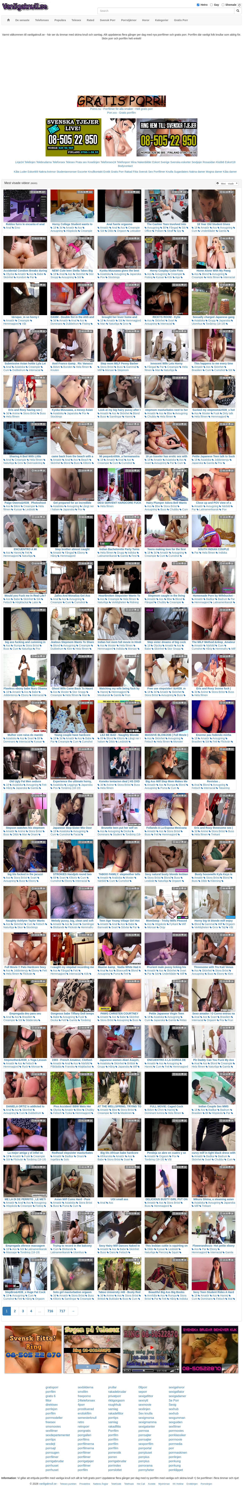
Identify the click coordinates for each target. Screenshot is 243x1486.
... (39, 1311)
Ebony (80, 552)
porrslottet (115, 1470)
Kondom (20, 277)
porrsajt (51, 1448)
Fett (25, 552)
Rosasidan (209, 162)
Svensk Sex (146, 171)
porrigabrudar (55, 1461)
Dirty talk (226, 413)
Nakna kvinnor (47, 171)
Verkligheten (117, 602)
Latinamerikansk (208, 509)
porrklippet (176, 1470)
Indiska (130, 552)
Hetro (204, 4)
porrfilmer (84, 1452)
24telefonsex (86, 1400)
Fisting (85, 323)
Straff (168, 230)
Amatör (68, 227)
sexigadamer (177, 1396)
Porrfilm (113, 1430)
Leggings (71, 784)
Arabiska (115, 877)
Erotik (106, 171)
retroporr (83, 1426)
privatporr (114, 1396)
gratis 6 (50, 1396)
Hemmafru (220, 648)
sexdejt (50, 1443)
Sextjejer (197, 162)
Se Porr (174, 1400)
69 (100, 738)
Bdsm (55, 366)
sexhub (173, 1409)
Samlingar (114, 416)
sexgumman (177, 1417)
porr (171, 1448)
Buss (118, 366)
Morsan (108, 370)
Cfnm (159, 1109)
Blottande (57, 927)
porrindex (114, 1465)
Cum (207, 370)
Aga (176, 277)
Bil (163, 227)
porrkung (175, 1461)
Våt (22, 323)
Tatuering (223, 788)
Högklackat (20, 602)
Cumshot (218, 370)
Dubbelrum (71, 323)
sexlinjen (144, 1409)
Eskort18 (230, 162)
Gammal (130, 366)
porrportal (144, 1448)
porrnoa (143, 1430)
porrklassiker (177, 1435)
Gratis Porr (117, 171)
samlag (113, 1409)
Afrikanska (105, 1156)
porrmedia (175, 1443)
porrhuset (52, 1465)
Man (101, 323)
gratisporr (52, 1387)
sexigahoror (177, 1387)
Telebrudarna (44, 162)
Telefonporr (123, 162)
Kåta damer (230, 171)
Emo (16, 227)
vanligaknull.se (48, 1483)
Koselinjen (94, 162)
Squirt (173, 1252)
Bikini (15, 506)
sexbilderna (85, 1387)
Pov (101, 277)
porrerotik (114, 1452)
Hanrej (127, 416)
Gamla (221, 230)
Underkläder (206, 230)
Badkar (209, 599)
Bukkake (112, 1298)
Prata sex (81, 162)
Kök (168, 277)
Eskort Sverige (161, 162)
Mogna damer (214, 171)
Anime (15, 413)
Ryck (23, 1066)
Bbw (168, 413)
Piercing (162, 1252)
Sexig (172, 1404)
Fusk (215, 413)
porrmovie (175, 1439)
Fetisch (38, 924)
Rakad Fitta (131, 171)
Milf (232, 648)
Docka (126, 831)
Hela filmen (212, 277)
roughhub (114, 1404)
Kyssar (158, 277)
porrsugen (52, 1452)
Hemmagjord (17, 322)
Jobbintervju (220, 459)
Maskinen (125, 1113)
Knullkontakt (95, 171)
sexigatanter (146, 1426)
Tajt (222, 927)
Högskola (70, 230)
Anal (7, 227)
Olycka (8, 274)
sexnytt (143, 1400)
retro (81, 1422)
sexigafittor (145, 1396)
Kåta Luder (20, 171)
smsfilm (83, 1391)
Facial (75, 834)
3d (59, 227)
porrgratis (84, 1430)
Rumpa (16, 645)
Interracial (228, 277)
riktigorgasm (116, 1400)
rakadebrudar (117, 1391)
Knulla (169, 171)
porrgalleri (84, 1435)
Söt (101, 230)
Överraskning (33, 463)
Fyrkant (172, 924)
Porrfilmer (159, 171)
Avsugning (152, 227)
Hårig (207, 648)
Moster (204, 413)
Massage (10, 1252)
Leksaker (134, 230)
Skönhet (79, 274)
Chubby (150, 416)
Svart (170, 320)
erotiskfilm (85, 1413)
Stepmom (122, 370)
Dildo (109, 230)
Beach (84, 459)
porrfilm (51, 1391)
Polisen (158, 230)
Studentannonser (67, 171)
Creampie (85, 230)
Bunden (67, 366)
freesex (50, 1422)
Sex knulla (145, 1413)
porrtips (113, 1417)
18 (53, 227)
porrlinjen (175, 1457)
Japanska (134, 274)
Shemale (231, 4)
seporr (142, 1391)
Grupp (211, 320)
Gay (216, 4)
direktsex (52, 1404)
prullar (112, 1387)
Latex (33, 602)
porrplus (143, 1457)
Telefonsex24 (108, 162)
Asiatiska (104, 274)
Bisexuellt (121, 970)
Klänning (214, 880)
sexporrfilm (145, 1443)
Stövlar (123, 927)
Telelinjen (30, 162)
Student (116, 834)
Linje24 (19, 162)
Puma (162, 788)
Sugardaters (181, 171)
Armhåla (151, 1295)
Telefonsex (58, 162)
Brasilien (26, 1016)
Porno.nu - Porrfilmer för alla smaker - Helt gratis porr (121, 108)
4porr (81, 1404)
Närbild (224, 506)
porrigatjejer (86, 1461)
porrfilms (83, 1439)
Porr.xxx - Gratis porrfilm (121, 112)
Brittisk (130, 1063)
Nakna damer (197, 171)
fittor (48, 1400)
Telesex (70, 162)
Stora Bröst (106, 366)
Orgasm (120, 230)
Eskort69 (33, 171)
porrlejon (51, 1409)
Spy (177, 230)
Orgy (161, 927)
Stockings (113, 277)
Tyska (67, 1113)
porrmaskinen (178, 1452)
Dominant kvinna (161, 1112)
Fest (133, 555)
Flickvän (224, 741)
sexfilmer (175, 1426)
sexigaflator (176, 1391)
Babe (38, 274)
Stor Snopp (173, 648)
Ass (78, 227)
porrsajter (144, 1435)
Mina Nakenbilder (141, 162)
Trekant (214, 834)
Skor (19, 927)
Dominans (205, 1298)
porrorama (145, 1465)
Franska (68, 1066)
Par (30, 277)
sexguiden (175, 1422)
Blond (204, 274)
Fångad (172, 227)
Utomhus (77, 1252)
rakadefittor (115, 1413)
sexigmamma (147, 1422)
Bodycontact (125, 165)
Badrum (221, 599)
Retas (181, 1020)
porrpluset (145, 1452)
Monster (177, 741)
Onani (33, 834)
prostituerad (86, 1409)
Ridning (133, 602)
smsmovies (53, 1426)
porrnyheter (146, 1470)
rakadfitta (114, 1426)
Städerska (30, 1020)
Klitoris (85, 463)
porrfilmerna (86, 1443)
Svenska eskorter (180, 162)
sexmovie (144, 1404)
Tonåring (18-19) (214, 323)
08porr (142, 1387)
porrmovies (176, 1430)
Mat (228, 1298)
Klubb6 (220, 162)
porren (112, 1457)
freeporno (84, 1396)
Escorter (82, 171)
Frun (126, 695)
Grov (124, 323)
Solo (65, 1159)
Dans (111, 1252)
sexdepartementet (58, 1435)
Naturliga (112, 323)
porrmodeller (54, 1417)
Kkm (68, 648)
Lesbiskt (29, 509)
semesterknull (87, 1417)
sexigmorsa (146, 1417)
